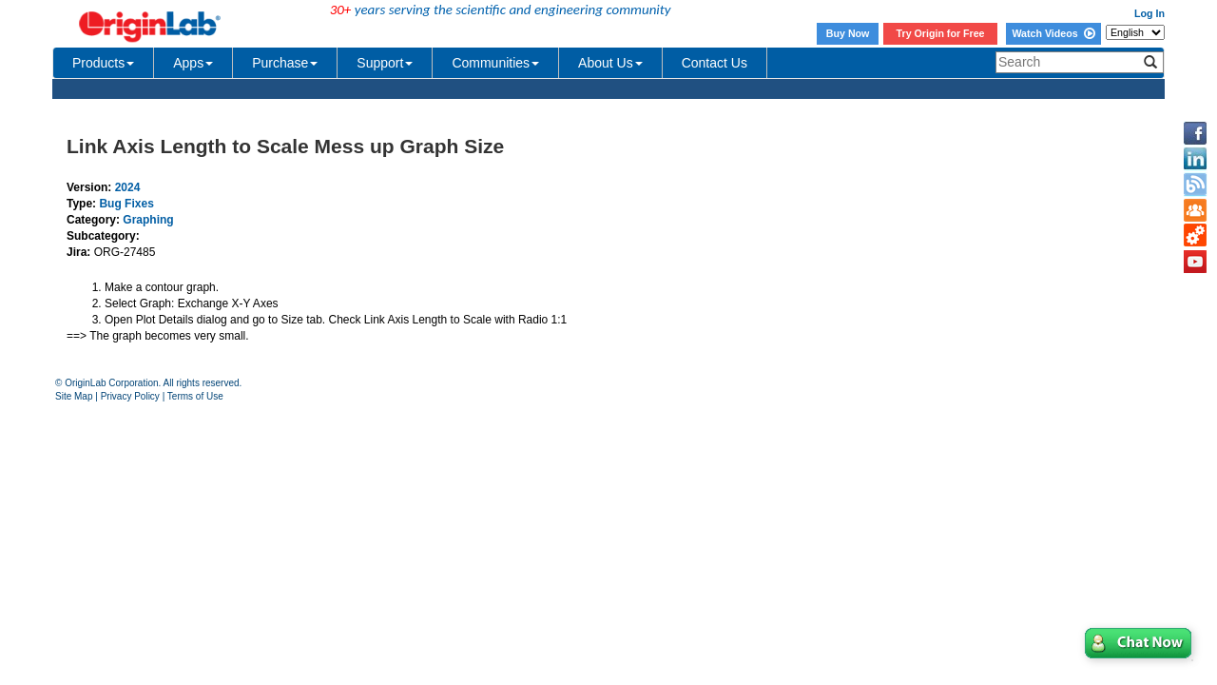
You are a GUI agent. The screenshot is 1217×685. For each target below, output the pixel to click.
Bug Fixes (126, 203)
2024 (128, 187)
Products (103, 62)
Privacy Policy (130, 396)
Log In (1149, 13)
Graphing (148, 219)
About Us (610, 62)
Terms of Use (195, 396)
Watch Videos (1053, 33)
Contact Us (714, 62)
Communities (495, 62)
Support (385, 62)
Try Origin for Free (941, 33)
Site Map (73, 396)
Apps (193, 62)
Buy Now (848, 33)
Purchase (285, 62)
